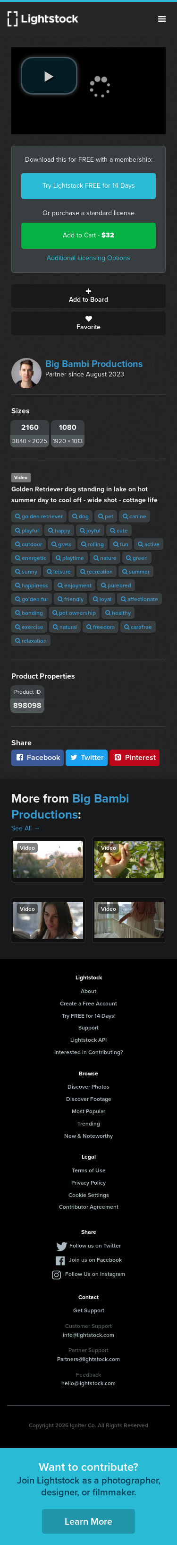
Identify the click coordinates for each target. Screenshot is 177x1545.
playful (27, 530)
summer (136, 571)
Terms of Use (89, 1170)
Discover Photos (88, 1086)
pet (105, 516)
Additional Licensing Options (88, 258)
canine (134, 516)
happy (59, 530)
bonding (29, 613)
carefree (138, 627)
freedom (100, 627)
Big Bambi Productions (94, 364)
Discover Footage (88, 1099)
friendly (71, 599)
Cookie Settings (88, 1195)
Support (88, 1027)
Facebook (37, 757)
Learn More (88, 1521)
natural (65, 627)
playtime (70, 558)
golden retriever (39, 516)
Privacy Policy (88, 1182)
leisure (59, 571)
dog (80, 516)
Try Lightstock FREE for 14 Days (88, 186)
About (88, 991)
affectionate (139, 599)
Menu (161, 18)
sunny (26, 571)
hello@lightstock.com (88, 1383)
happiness (31, 585)
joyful (90, 530)
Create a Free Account (88, 1003)
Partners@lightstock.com (88, 1359)
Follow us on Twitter (95, 1245)
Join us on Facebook (95, 1260)
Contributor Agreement (88, 1207)
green (137, 558)
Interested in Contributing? (88, 1052)
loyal (102, 599)
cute (119, 530)
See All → (25, 828)
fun (120, 544)
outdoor (28, 544)
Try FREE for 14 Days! (89, 1016)
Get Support (88, 1310)
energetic (30, 558)
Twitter (86, 757)
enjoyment (75, 585)
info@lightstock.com (88, 1335)
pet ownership (74, 613)
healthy (118, 613)
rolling (92, 544)
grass (61, 544)
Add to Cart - (88, 235)
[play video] (49, 76)
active (149, 544)
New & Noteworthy (88, 1136)
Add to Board (88, 296)
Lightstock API (88, 1040)
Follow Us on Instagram (95, 1274)
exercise (29, 627)
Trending (88, 1123)
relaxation (31, 641)
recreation (96, 571)
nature (105, 558)
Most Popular (88, 1111)
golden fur (31, 599)
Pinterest (134, 757)
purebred (116, 585)
